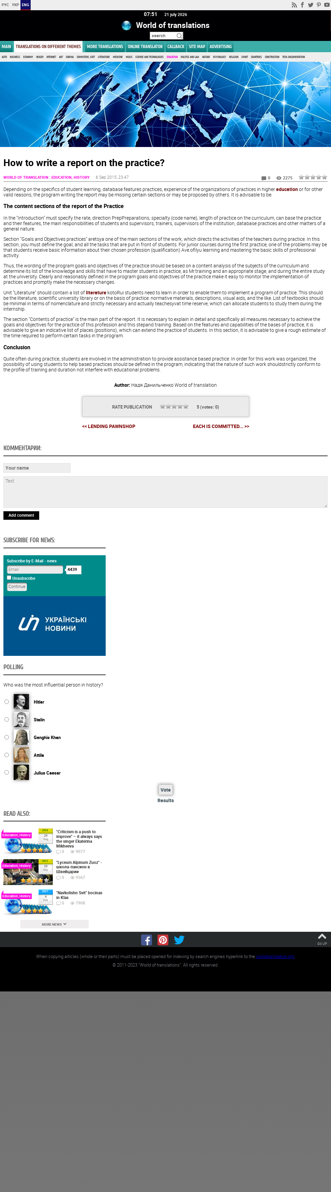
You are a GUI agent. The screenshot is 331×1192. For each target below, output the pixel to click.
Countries (256, 57)
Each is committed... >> (221, 426)
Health (39, 57)
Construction (272, 57)
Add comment (21, 515)
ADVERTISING (221, 46)
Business (15, 57)
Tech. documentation (293, 57)
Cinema (70, 57)
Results (165, 800)
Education (172, 57)
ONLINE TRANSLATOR (145, 46)
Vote (166, 790)
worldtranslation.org (275, 956)
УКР (15, 4)
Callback (175, 46)
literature (96, 292)
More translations (105, 46)
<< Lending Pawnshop (108, 426)
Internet (51, 57)
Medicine (118, 57)
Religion (233, 57)
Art (61, 57)
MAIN (6, 46)
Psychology (219, 57)
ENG (25, 4)
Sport (244, 57)
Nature (206, 57)
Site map (197, 46)
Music (129, 57)
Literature (104, 57)
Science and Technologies (149, 57)
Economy (28, 57)
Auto (4, 57)
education (287, 189)
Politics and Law (190, 57)
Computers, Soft (86, 57)
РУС (5, 4)
